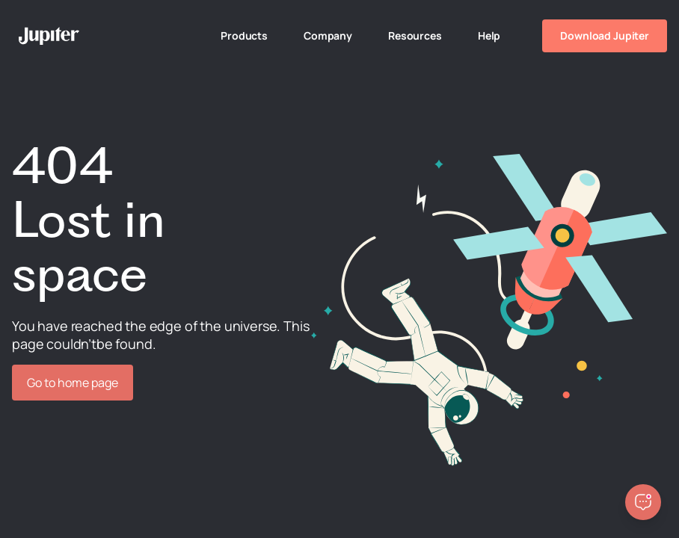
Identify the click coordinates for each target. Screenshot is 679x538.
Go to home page (72, 382)
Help (489, 35)
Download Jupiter (604, 35)
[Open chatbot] (643, 502)
